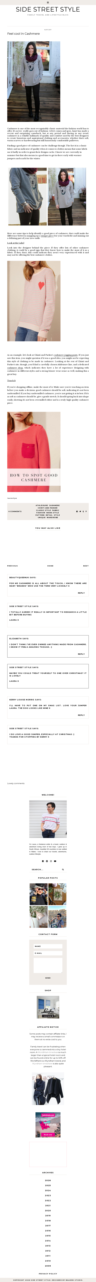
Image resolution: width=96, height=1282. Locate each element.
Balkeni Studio (74, 1280)
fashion (40, 513)
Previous (12, 566)
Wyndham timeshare (42, 1063)
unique (42, 517)
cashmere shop (15, 368)
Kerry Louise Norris (21, 700)
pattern (40, 515)
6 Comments (15, 511)
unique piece (47, 236)
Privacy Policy (48, 1274)
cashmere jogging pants (66, 355)
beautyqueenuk (19, 577)
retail (49, 515)
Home (50, 566)
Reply (81, 593)
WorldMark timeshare (48, 1052)
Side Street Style (48, 9)
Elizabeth (15, 638)
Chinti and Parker (48, 508)
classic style (43, 510)
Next (86, 566)
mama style (52, 513)
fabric (55, 510)
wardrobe (52, 517)
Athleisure (42, 505)
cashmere (54, 505)
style (57, 515)
